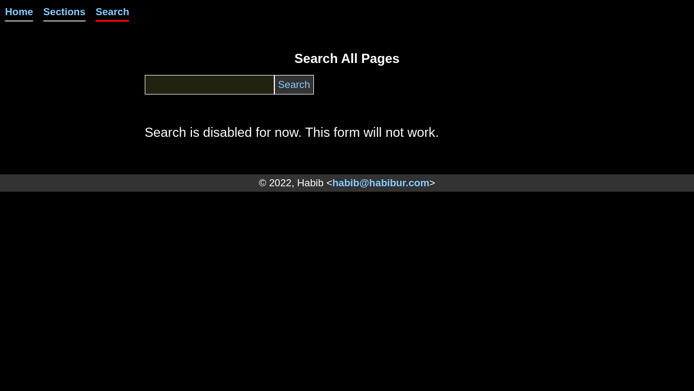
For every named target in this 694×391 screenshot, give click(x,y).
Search (112, 11)
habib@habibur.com (380, 182)
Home (19, 11)
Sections (64, 11)
